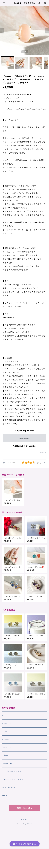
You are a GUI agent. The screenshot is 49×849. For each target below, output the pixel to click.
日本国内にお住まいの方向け (24, 446)
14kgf (4, 795)
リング (5, 731)
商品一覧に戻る (24, 808)
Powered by (24, 824)
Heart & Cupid (8, 787)
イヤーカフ (7, 739)
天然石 (5, 755)
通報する (43, 453)
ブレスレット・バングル (12, 779)
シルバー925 (7, 763)
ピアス (5, 715)
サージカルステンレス (11, 771)
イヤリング (7, 723)
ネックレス (7, 747)
